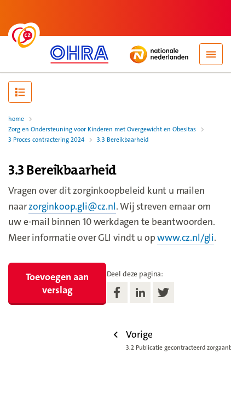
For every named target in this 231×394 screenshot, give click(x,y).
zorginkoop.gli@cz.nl (72, 206)
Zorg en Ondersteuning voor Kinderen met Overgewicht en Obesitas (102, 129)
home (16, 119)
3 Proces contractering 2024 (46, 140)
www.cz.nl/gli (185, 237)
